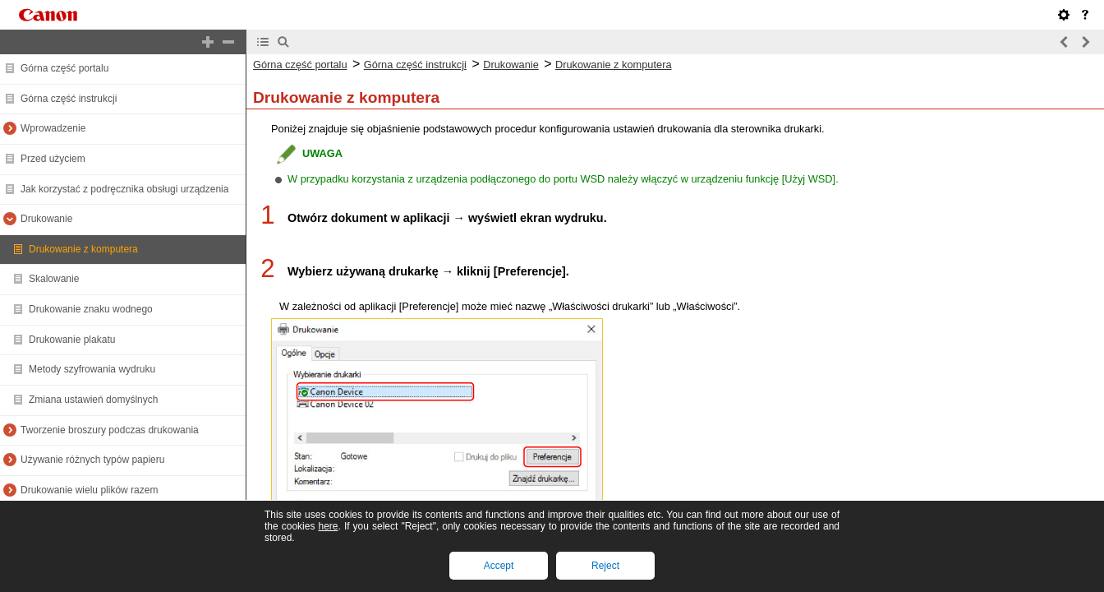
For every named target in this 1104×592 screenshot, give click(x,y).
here (328, 526)
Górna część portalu (64, 68)
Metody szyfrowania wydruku (92, 369)
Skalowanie (54, 278)
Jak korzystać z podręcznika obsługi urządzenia (124, 189)
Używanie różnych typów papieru (92, 459)
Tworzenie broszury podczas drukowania (110, 430)
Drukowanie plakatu (72, 339)
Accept (499, 565)
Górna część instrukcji (69, 98)
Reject (605, 565)
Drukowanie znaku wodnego (91, 309)
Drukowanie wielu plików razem (89, 490)
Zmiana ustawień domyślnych (93, 399)
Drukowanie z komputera (83, 249)
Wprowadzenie (53, 128)
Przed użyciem (53, 158)
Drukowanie (46, 218)
